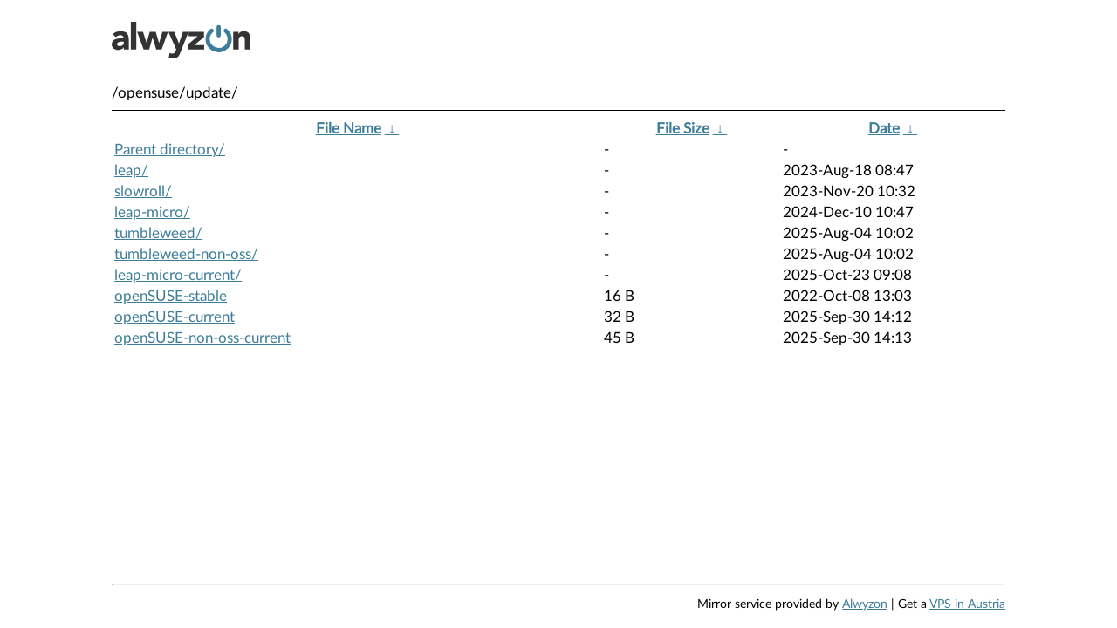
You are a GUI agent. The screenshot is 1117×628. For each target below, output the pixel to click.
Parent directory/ (169, 149)
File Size (682, 128)
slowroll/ (143, 191)
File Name (348, 128)
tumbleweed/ (158, 233)
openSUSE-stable (170, 296)
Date (884, 128)
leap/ (131, 170)
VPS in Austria (967, 604)
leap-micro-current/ (178, 275)
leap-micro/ (152, 212)
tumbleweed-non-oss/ (186, 254)
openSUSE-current (174, 317)
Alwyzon (864, 604)
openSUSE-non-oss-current (202, 338)
